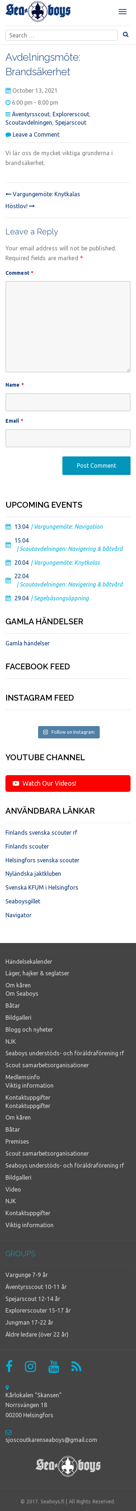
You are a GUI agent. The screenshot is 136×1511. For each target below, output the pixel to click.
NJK (10, 1041)
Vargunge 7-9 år (26, 1275)
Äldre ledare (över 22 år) (37, 1334)
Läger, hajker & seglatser (37, 973)
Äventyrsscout (31, 114)
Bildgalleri (18, 1017)
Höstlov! (20, 206)
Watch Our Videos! (44, 783)
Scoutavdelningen (28, 122)
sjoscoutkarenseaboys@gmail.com (51, 1440)
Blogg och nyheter (29, 1029)
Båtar (12, 1005)
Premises (17, 1141)
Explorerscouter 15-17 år (38, 1310)
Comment (19, 273)
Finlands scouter (27, 846)
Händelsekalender (28, 961)
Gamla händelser (27, 643)
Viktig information (29, 1085)
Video (13, 1189)
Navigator (18, 915)
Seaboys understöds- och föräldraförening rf (64, 1053)
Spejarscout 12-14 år (32, 1299)
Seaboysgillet (22, 901)
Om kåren (18, 985)
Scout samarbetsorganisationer (47, 1065)
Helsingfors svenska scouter (42, 860)
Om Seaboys (21, 993)
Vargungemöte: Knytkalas (42, 194)
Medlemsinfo (22, 1077)
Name (14, 385)
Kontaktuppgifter (27, 1097)
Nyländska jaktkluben (33, 873)
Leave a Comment (36, 134)
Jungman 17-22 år (29, 1322)
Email (14, 421)
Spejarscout (70, 122)
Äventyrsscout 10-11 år (36, 1287)
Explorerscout (71, 114)
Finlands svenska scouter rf (41, 832)
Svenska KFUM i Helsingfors (41, 887)
